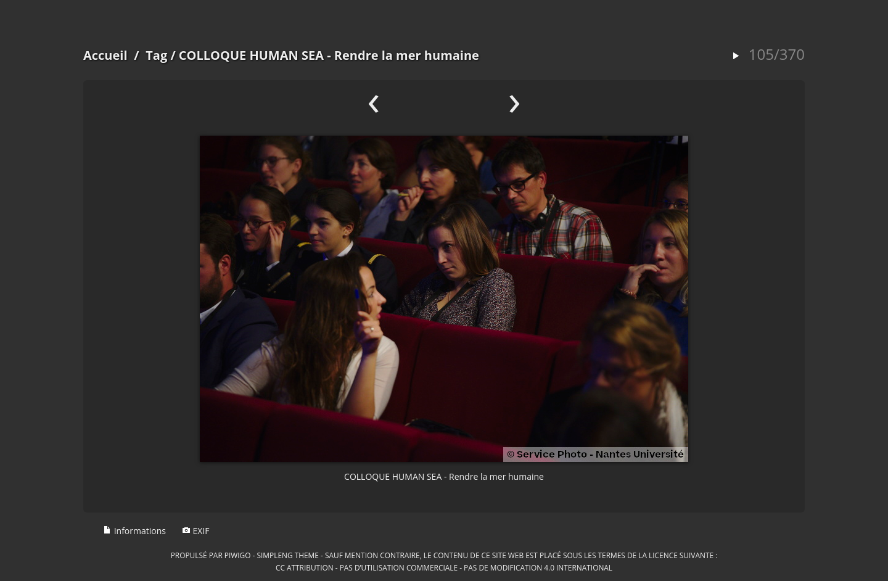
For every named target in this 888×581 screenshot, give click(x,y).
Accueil (105, 55)
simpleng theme (288, 555)
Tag (156, 55)
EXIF (196, 531)
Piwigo (237, 555)
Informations (134, 531)
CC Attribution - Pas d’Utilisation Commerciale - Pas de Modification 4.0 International (444, 567)
